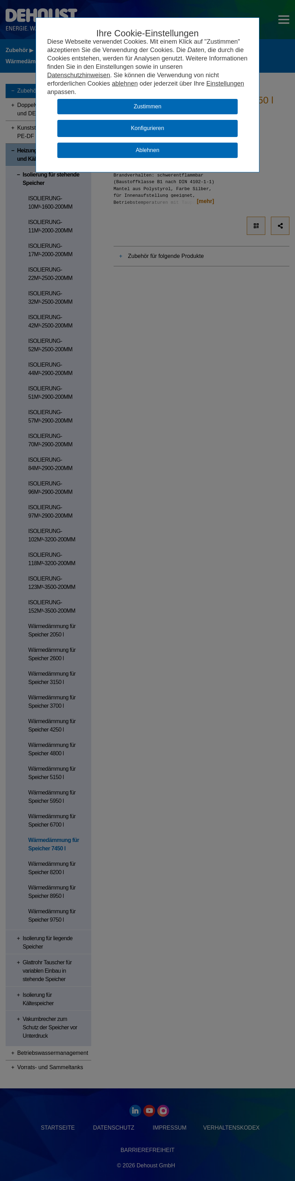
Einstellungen (225, 83)
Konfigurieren (147, 128)
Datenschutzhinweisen (78, 75)
